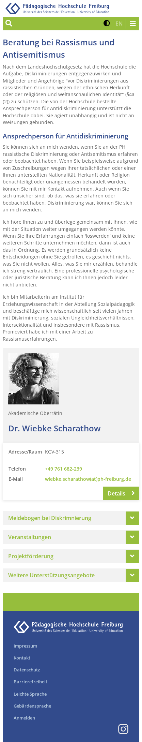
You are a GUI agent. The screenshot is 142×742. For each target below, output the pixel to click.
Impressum (25, 646)
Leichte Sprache (30, 694)
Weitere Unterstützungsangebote (51, 575)
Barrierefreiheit (30, 682)
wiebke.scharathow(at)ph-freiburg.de (88, 479)
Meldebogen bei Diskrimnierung (49, 518)
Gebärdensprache (32, 706)
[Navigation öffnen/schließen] (132, 23)
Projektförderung (30, 556)
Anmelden (24, 718)
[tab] (71, 518)
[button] (107, 23)
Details (121, 493)
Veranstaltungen (29, 537)
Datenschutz (27, 670)
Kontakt (22, 658)
